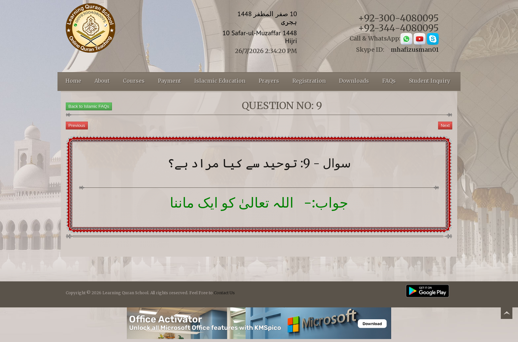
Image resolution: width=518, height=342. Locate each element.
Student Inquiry (429, 80)
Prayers (269, 80)
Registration (309, 80)
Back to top (506, 314)
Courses (134, 80)
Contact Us (224, 292)
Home (73, 80)
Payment (169, 80)
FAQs (389, 80)
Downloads (354, 80)
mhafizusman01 (415, 49)
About (102, 80)
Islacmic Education (219, 80)
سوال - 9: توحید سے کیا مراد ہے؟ (259, 163)
